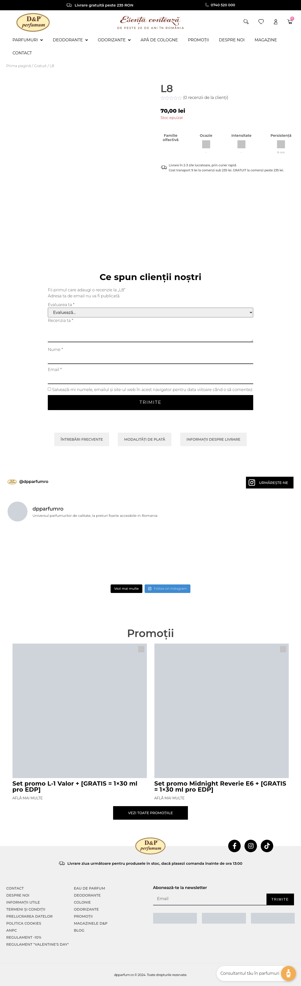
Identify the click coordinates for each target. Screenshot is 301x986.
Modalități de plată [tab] (144, 439)
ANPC (11, 930)
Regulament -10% (24, 937)
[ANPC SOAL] (224, 918)
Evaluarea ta (61, 305)
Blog (79, 930)
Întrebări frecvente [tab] (82, 439)
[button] (246, 21)
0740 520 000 (223, 5)
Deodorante (87, 895)
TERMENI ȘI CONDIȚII (25, 909)
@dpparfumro (33, 481)
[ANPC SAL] (175, 918)
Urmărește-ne (273, 482)
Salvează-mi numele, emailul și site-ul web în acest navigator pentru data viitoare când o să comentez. (152, 390)
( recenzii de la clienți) (205, 97)
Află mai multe (28, 798)
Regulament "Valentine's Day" (37, 944)
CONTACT (15, 888)
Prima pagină (18, 66)
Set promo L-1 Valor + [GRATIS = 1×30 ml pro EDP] (75, 786)
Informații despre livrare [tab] (213, 439)
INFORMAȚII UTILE (23, 902)
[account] (276, 21)
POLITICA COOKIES (23, 923)
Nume (55, 350)
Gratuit (40, 66)
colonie (82, 902)
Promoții (83, 916)
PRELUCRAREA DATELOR (29, 916)
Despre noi (17, 895)
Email (55, 370)
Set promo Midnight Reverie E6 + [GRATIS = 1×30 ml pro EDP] (220, 786)
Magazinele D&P (90, 923)
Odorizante (86, 909)
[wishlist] (261, 21)
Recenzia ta (60, 321)
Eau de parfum (89, 888)
